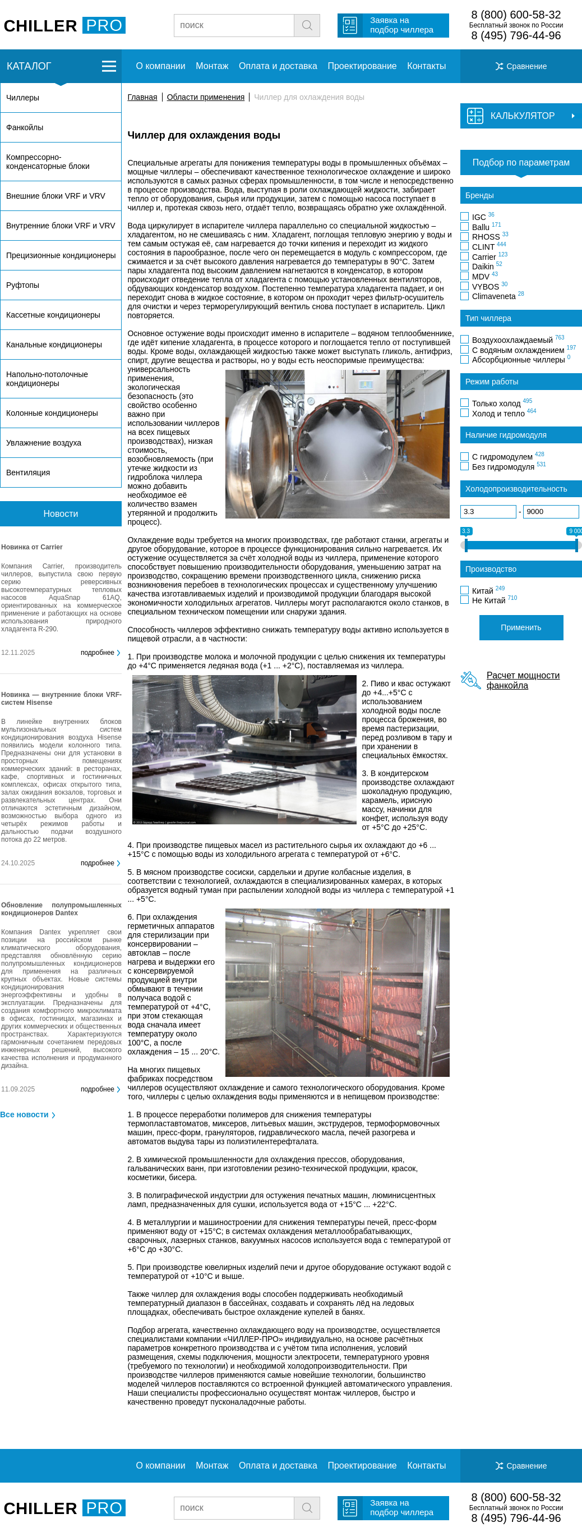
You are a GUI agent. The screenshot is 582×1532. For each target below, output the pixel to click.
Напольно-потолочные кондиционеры (47, 379)
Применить (521, 627)
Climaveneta (498, 296)
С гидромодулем (508, 456)
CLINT (489, 246)
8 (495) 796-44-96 (516, 35)
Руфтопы (22, 285)
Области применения (206, 97)
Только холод (502, 403)
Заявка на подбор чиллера (401, 24)
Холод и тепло (504, 413)
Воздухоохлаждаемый (518, 339)
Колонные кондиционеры (52, 413)
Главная (142, 97)
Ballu (486, 227)
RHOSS (490, 236)
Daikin (487, 266)
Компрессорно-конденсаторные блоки (48, 162)
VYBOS (489, 286)
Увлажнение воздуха (43, 442)
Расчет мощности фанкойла (523, 680)
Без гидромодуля (509, 466)
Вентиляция (28, 472)
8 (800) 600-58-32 (516, 14)
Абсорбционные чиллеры (521, 359)
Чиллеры (22, 97)
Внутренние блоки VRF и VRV (60, 225)
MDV (485, 276)
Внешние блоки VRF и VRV (55, 195)
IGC (483, 217)
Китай (488, 590)
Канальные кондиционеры (54, 344)
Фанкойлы (24, 127)
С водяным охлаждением (524, 350)
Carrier (489, 256)
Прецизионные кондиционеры (61, 255)
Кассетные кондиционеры (53, 314)
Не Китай (494, 600)
